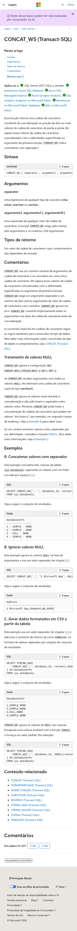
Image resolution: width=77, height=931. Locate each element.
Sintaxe (11, 57)
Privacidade (13, 905)
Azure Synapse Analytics (46, 95)
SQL (16, 28)
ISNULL (53, 434)
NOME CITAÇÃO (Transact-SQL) (30, 790)
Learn (7, 28)
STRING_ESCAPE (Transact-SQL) (30, 810)
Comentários (14, 70)
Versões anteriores (17, 900)
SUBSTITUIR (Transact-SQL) (28, 795)
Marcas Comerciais (37, 915)
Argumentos (14, 61)
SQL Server (28, 28)
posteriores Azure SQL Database (24, 90)
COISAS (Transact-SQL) (25, 815)
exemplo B (35, 421)
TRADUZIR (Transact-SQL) (27, 820)
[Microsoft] (38, 4)
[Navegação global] (3, 5)
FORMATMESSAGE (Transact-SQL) (32, 785)
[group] (38, 173)
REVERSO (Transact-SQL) (26, 800)
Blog (33, 900)
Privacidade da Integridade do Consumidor (30, 910)
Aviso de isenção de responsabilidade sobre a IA (33, 895)
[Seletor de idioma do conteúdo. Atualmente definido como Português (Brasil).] (20, 878)
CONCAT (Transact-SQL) (26, 780)
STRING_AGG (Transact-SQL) (28, 805)
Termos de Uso (15, 915)
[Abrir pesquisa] (62, 5)
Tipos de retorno (16, 66)
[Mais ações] (70, 29)
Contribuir (48, 900)
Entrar (71, 4)
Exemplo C (41, 439)
